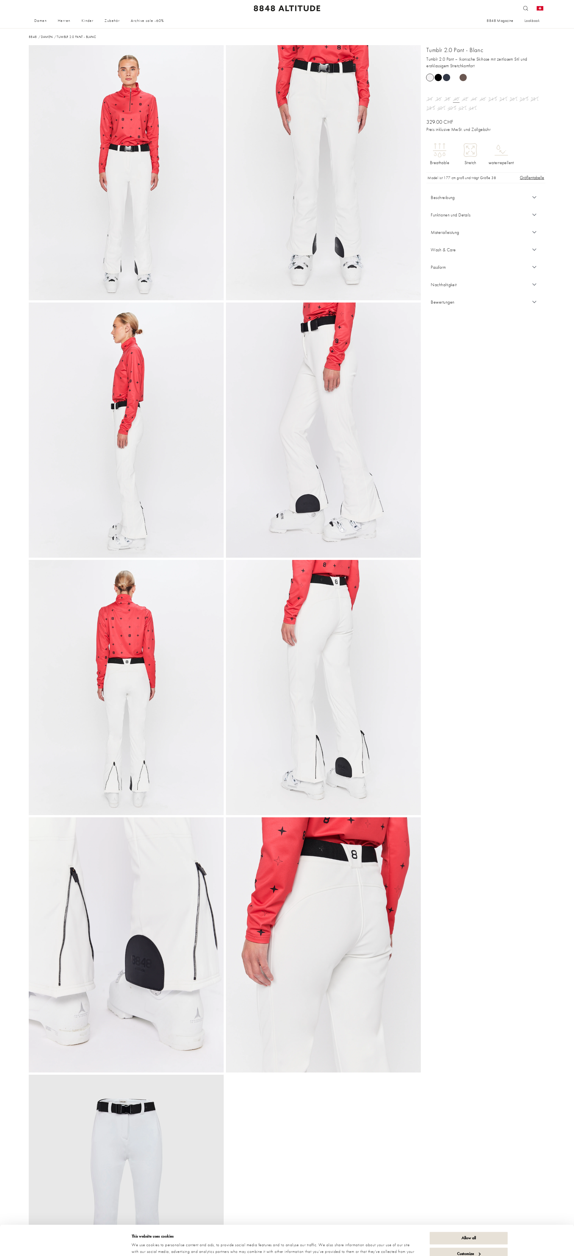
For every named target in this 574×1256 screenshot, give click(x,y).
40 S (452, 108)
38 (447, 99)
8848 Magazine (500, 20)
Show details (142, 1245)
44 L (473, 108)
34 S (492, 99)
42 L (462, 108)
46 (483, 99)
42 (465, 99)
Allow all (468, 1210)
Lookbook (532, 20)
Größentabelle (532, 177)
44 (474, 99)
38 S (430, 108)
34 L (503, 99)
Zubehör (112, 20)
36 (438, 99)
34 (429, 99)
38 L (535, 99)
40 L (441, 108)
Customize (469, 1225)
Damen (40, 20)
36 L (514, 99)
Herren (64, 20)
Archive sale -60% (147, 20)
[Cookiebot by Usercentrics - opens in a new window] (95, 1245)
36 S (524, 99)
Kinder (88, 20)
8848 (33, 37)
